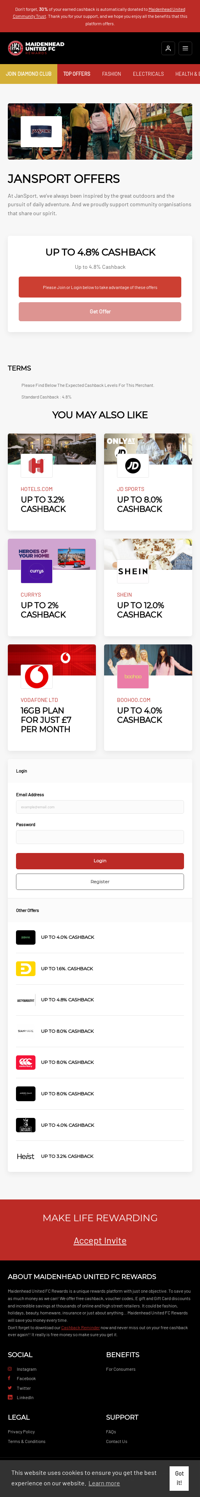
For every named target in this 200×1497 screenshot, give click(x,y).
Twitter (19, 1388)
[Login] (168, 48)
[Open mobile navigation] (185, 48)
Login (100, 860)
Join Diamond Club (28, 74)
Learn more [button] (104, 1483)
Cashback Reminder (80, 1327)
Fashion (111, 74)
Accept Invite (100, 1240)
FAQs (111, 1431)
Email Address (30, 794)
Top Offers (76, 74)
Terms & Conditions (27, 1441)
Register (100, 881)
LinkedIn (21, 1397)
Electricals (148, 74)
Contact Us (116, 1441)
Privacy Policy (21, 1431)
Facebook (22, 1378)
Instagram (22, 1369)
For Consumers (121, 1369)
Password (25, 824)
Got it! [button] (179, 1478)
